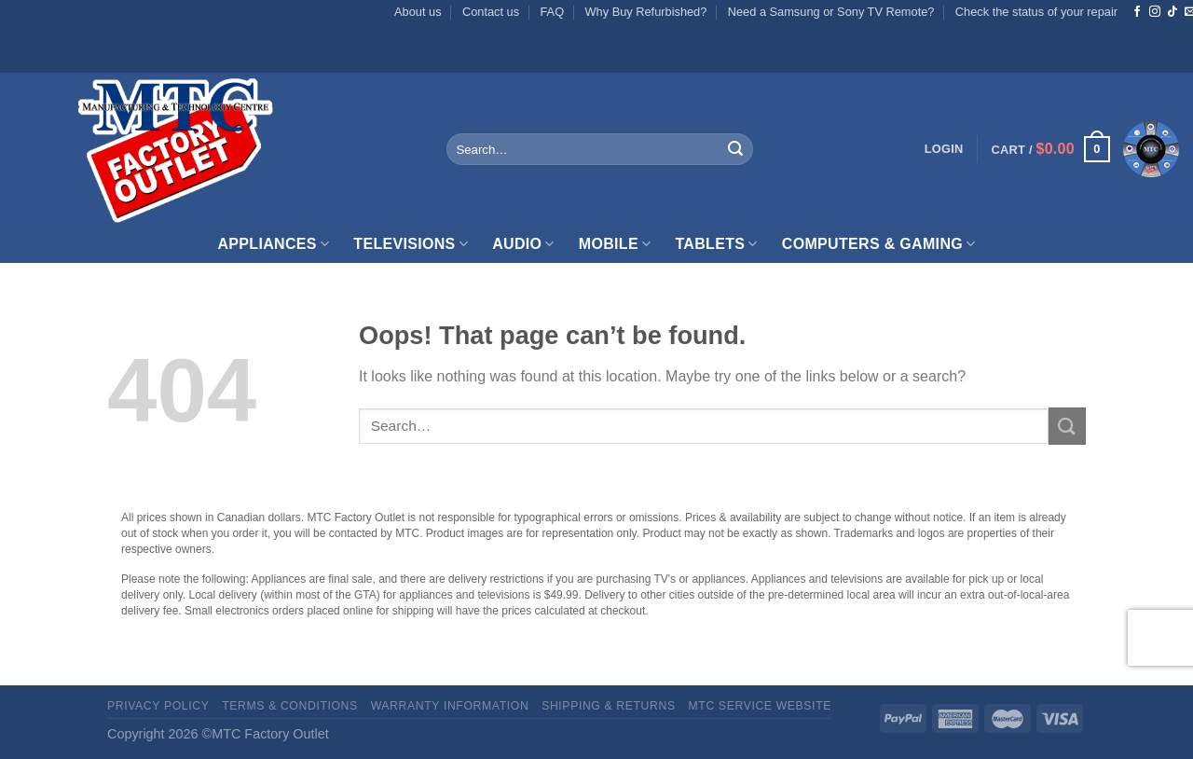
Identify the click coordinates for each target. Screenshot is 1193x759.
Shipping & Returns (609, 705)
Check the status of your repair (1036, 12)
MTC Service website (760, 705)
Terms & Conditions (290, 705)
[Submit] (735, 149)
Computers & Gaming (879, 244)
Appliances (273, 244)
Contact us (490, 12)
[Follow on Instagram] (1154, 12)
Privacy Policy (158, 705)
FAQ (553, 12)
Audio (523, 244)
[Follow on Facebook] (1137, 12)
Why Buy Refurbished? (645, 12)
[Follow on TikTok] (1172, 12)
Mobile (615, 244)
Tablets (716, 244)
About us (418, 12)
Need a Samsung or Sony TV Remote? (831, 12)
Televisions (410, 244)
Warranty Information (450, 705)
